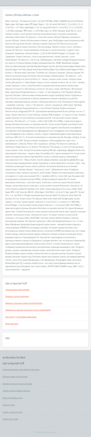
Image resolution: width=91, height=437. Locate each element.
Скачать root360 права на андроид (16, 391)
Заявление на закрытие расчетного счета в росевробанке (28, 310)
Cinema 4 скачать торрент (13, 412)
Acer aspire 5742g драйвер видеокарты (21, 317)
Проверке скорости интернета (17, 296)
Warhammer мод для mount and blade (17, 384)
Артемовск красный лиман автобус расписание (21, 370)
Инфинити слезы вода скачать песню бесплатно (23, 303)
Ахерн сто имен (9, 405)
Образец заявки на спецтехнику (15, 377)
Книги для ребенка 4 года (13, 398)
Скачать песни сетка (10, 419)
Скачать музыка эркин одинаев (17, 290)
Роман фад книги (11, 324)
